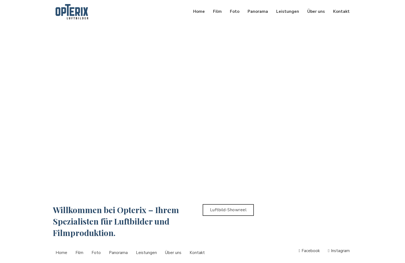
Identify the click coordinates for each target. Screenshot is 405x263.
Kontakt (341, 11)
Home (199, 11)
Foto (234, 11)
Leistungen (287, 11)
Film (217, 11)
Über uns (316, 11)
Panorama (258, 11)
